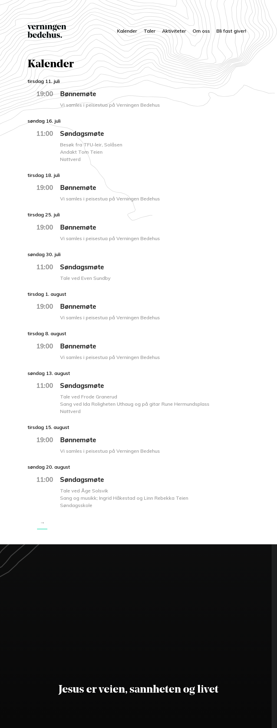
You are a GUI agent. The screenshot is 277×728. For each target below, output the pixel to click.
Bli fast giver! (231, 31)
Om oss (201, 31)
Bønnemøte (78, 94)
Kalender (127, 31)
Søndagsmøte (82, 133)
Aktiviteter (174, 31)
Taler (150, 31)
